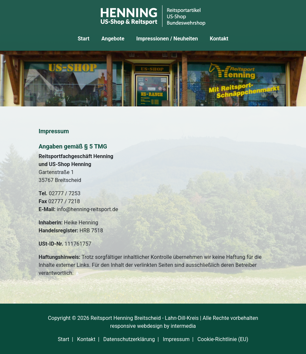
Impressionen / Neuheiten (167, 38)
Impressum (176, 339)
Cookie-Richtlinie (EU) (223, 339)
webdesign (149, 326)
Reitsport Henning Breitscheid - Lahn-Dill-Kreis (145, 318)
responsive (123, 326)
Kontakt (219, 38)
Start (84, 38)
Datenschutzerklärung (129, 339)
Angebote (112, 38)
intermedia (183, 326)
